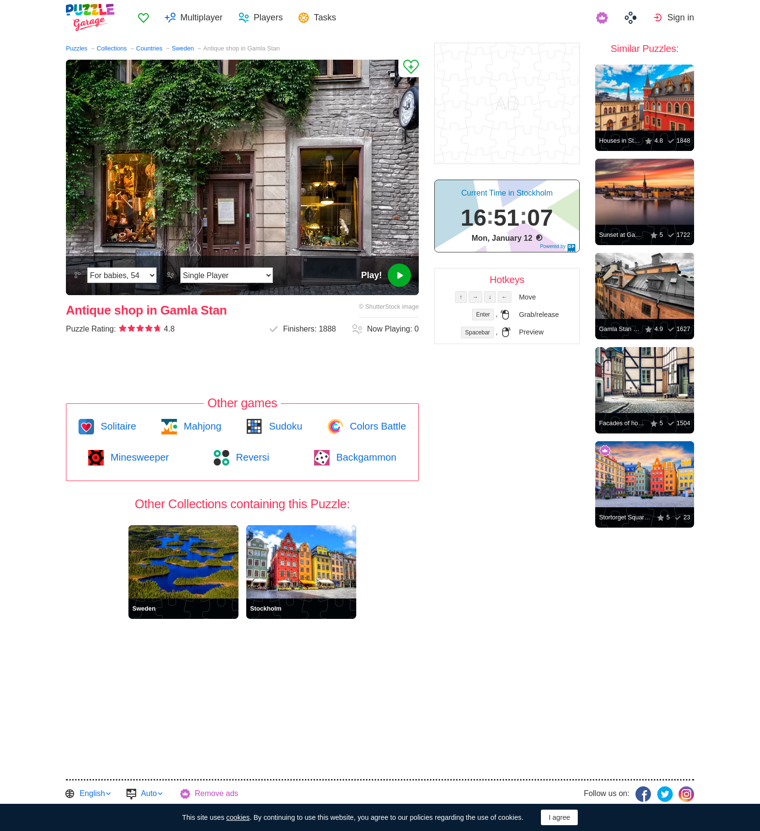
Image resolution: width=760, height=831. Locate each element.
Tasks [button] (325, 17)
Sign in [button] (680, 17)
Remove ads (216, 793)
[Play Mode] (226, 275)
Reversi (251, 457)
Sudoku (284, 426)
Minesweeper (138, 457)
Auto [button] (149, 793)
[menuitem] (143, 17)
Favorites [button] (143, 17)
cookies (238, 817)
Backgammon (364, 457)
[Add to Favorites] (408, 68)
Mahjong (201, 426)
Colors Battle (376, 426)
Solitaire (117, 426)
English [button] (92, 793)
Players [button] (268, 17)
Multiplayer (201, 17)
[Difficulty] (122, 275)
